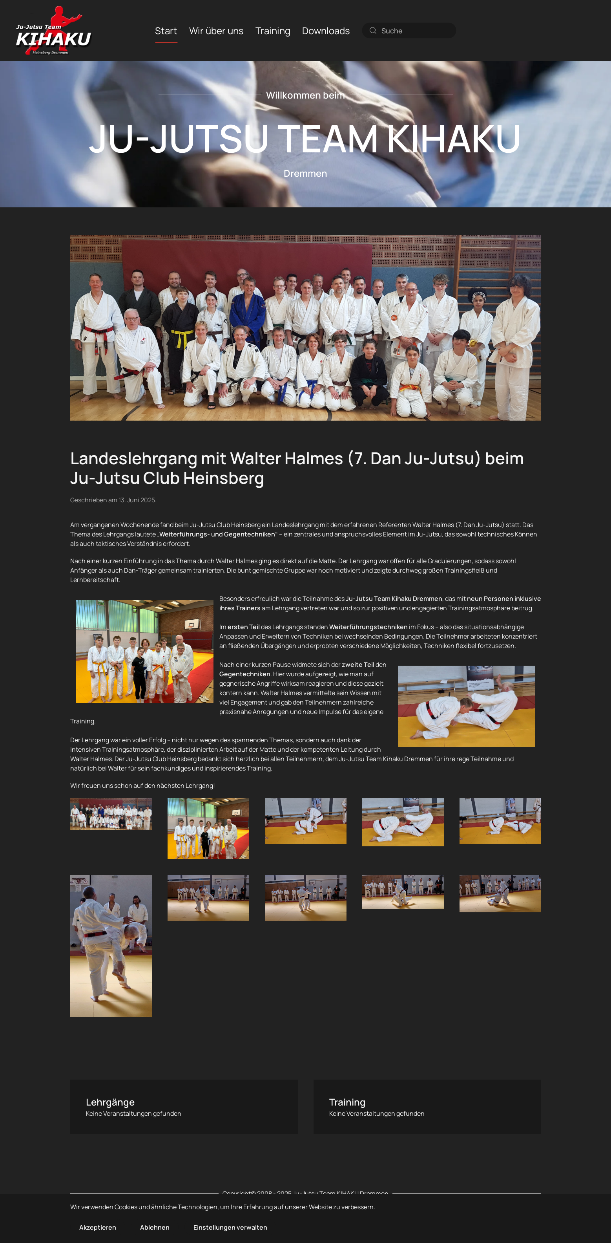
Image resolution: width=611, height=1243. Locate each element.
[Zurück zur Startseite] (54, 30)
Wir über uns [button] (216, 30)
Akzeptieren (97, 1227)
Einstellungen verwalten (230, 1227)
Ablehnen (155, 1227)
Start (166, 30)
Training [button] (272, 30)
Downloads (326, 30)
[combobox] (409, 30)
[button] (111, 814)
